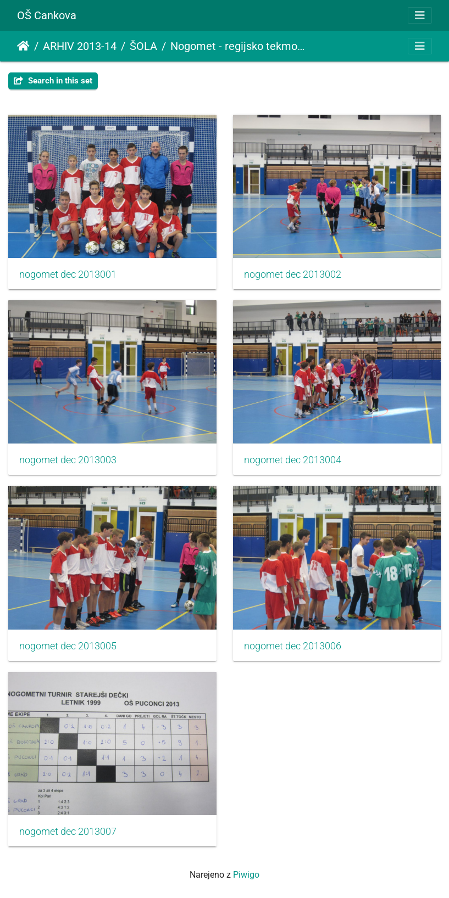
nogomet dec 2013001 (68, 274)
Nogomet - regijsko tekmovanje (238, 46)
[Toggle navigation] (420, 15)
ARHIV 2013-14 (80, 46)
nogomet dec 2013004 (292, 459)
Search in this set (53, 81)
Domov (23, 46)
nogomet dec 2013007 (68, 831)
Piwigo (246, 874)
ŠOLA (143, 46)
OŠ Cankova (46, 15)
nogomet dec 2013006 (292, 646)
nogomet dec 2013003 (68, 459)
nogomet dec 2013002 (292, 274)
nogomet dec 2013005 (68, 646)
